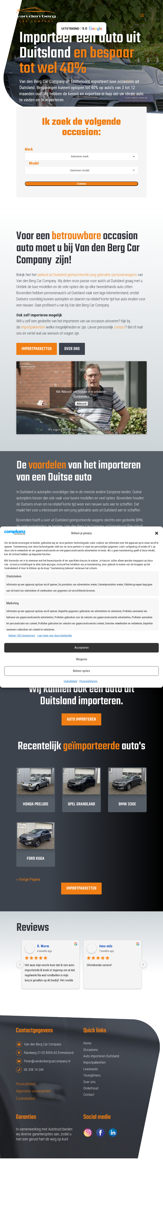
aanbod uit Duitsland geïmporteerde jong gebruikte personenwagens (87, 274)
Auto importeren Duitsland (101, 1056)
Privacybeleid (25, 1084)
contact (119, 327)
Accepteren (81, 648)
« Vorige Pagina (28, 879)
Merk (81, 153)
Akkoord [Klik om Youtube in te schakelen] (81, 403)
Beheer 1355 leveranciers (21, 635)
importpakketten (33, 327)
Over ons (89, 1082)
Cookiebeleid (70, 681)
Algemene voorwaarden (33, 1091)
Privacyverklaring (88, 681)
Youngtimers (92, 1075)
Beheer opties (81, 671)
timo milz (105, 946)
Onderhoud (90, 1088)
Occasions (90, 1050)
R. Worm (43, 946)
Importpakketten (37, 348)
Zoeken (81, 183)
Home (87, 1043)
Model (81, 167)
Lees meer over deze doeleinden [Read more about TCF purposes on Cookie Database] (54, 635)
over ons (72, 348)
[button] (157, 533)
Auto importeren (81, 719)
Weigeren (81, 659)
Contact (88, 1095)
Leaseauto (90, 1069)
